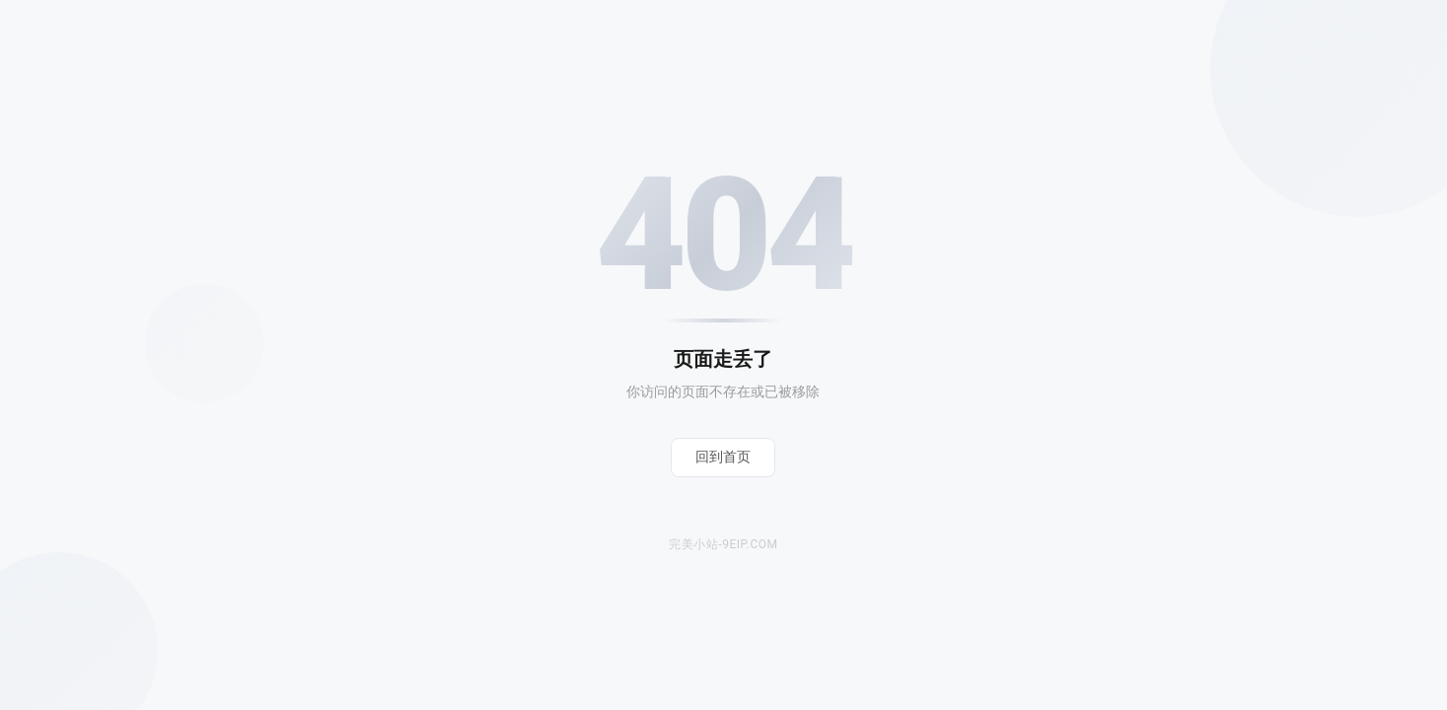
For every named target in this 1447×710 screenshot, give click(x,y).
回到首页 (723, 456)
